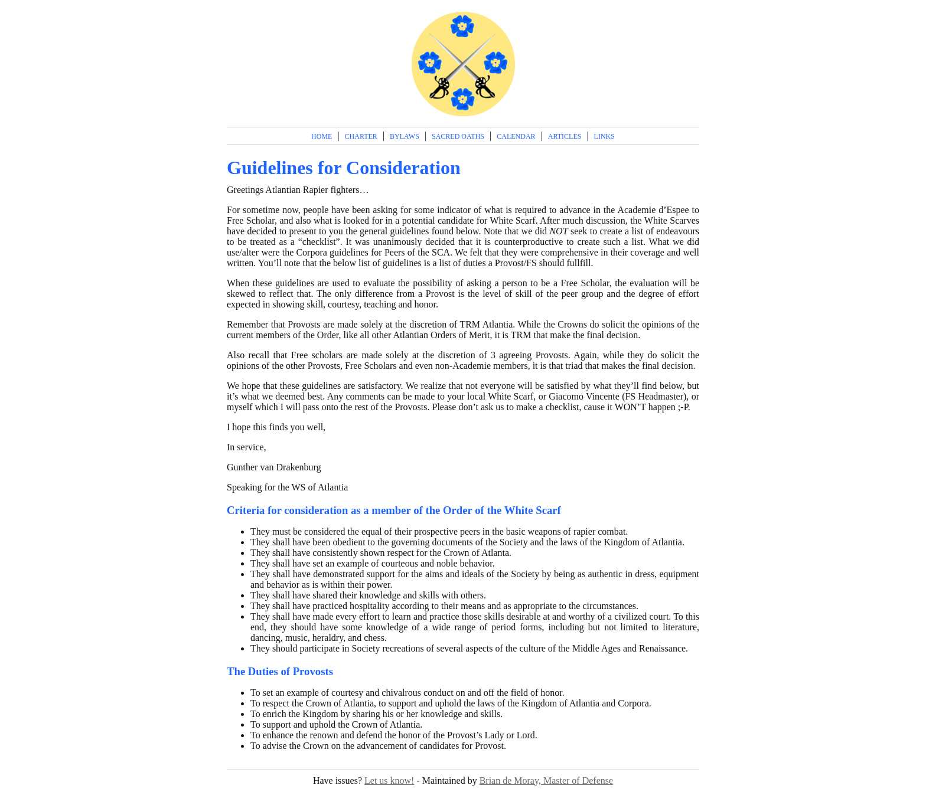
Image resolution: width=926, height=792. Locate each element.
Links (604, 136)
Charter (361, 136)
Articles (565, 136)
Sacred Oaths (458, 136)
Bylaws (404, 136)
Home (321, 136)
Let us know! (389, 780)
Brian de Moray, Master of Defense (546, 780)
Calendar (516, 136)
